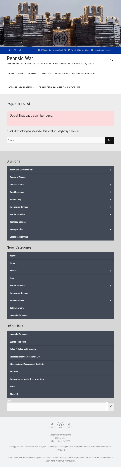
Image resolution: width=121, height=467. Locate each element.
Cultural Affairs (62, 184)
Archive (62, 270)
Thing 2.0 (46, 74)
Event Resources (62, 192)
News (12, 263)
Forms (12, 386)
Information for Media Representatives (27, 379)
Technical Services (18, 222)
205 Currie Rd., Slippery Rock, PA (52, 50)
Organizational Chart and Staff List (59, 87)
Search (9, 401)
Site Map (14, 371)
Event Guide (61, 74)
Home (11, 74)
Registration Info (82, 74)
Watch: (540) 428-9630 (78, 50)
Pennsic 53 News (27, 74)
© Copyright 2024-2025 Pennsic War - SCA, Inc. (28, 447)
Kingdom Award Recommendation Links (27, 364)
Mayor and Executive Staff (62, 169)
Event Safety (62, 199)
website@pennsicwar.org (56, 457)
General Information (20, 87)
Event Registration (18, 342)
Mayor (13, 256)
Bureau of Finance (18, 177)
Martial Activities (62, 214)
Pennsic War (20, 58)
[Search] (111, 406)
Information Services (62, 207)
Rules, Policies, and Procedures (23, 349)
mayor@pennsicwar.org (101, 50)
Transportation (62, 229)
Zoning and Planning (19, 237)
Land (12, 278)
